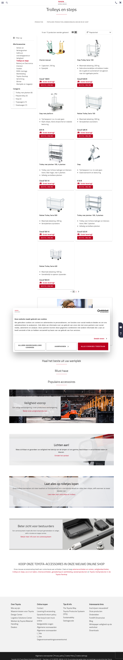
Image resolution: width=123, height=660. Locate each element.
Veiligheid (19, 58)
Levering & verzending (46, 611)
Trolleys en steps (22, 61)
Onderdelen (94, 614)
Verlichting (20, 79)
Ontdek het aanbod (62, 455)
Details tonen (99, 338)
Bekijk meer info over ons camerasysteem (36, 537)
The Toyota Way (69, 608)
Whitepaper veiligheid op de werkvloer (100, 626)
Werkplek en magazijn (24, 84)
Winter (18, 81)
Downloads (94, 630)
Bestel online (47, 85)
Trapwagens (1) (21, 102)
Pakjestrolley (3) (21, 96)
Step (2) (18, 99)
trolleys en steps (19, 572)
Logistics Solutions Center (21, 618)
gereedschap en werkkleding (62, 572)
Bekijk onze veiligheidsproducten (35, 411)
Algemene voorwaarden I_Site (47, 632)
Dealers (14, 627)
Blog (91, 621)
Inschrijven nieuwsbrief (98, 608)
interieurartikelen (44, 572)
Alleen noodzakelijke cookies (30, 346)
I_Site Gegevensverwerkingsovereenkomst (52, 638)
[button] (120, 326)
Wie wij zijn (15, 608)
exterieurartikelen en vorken (83, 569)
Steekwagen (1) (21, 105)
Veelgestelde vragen (45, 624)
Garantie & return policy (46, 614)
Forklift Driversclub (97, 618)
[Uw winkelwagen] (120, 3)
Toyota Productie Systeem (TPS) (74, 613)
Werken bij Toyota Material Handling (22, 622)
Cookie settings (81, 656)
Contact (40, 608)
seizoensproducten (80, 572)
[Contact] (116, 3)
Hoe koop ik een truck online (46, 619)
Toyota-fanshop (22, 76)
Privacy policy (59, 656)
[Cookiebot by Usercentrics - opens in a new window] (99, 311)
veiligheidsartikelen (101, 569)
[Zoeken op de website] (7, 3)
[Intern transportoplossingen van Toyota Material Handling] (62, 3)
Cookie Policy (70, 656)
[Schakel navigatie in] (2, 3)
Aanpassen (61, 346)
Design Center (16, 614)
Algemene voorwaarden (47, 627)
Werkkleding (21, 74)
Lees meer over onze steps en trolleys (61, 494)
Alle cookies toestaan (93, 346)
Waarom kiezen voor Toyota (22, 611)
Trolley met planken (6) (24, 93)
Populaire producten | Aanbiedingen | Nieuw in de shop (67, 22)
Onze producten (95, 611)
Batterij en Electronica (24, 63)
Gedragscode (68, 621)
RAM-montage (21, 71)
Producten (39, 22)
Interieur (19, 66)
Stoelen (19, 68)
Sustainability (68, 617)
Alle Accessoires (19, 44)
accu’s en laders (31, 572)
